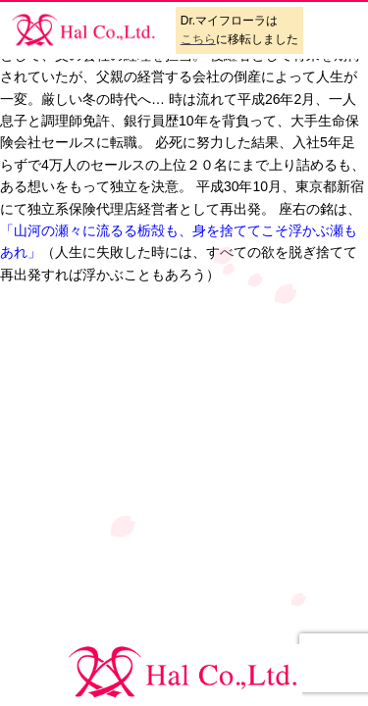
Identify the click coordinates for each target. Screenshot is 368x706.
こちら (198, 39)
